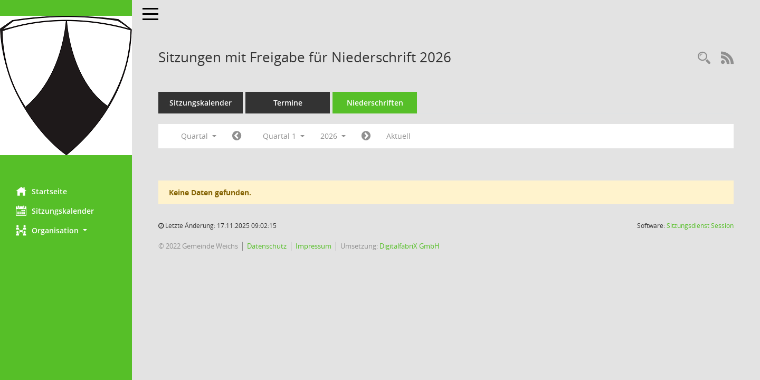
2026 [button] (333, 136)
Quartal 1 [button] (284, 136)
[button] (66, 230)
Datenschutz (267, 246)
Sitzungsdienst (700, 225)
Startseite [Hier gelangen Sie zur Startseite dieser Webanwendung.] (41, 191)
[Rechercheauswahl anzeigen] (704, 58)
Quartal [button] (198, 136)
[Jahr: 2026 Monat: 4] (366, 136)
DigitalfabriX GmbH (409, 246)
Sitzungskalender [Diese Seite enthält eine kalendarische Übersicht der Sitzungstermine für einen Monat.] (55, 210)
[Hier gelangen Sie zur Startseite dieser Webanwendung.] (66, 85)
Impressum (313, 246)
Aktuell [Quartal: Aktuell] (398, 136)
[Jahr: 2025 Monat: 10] (236, 136)
